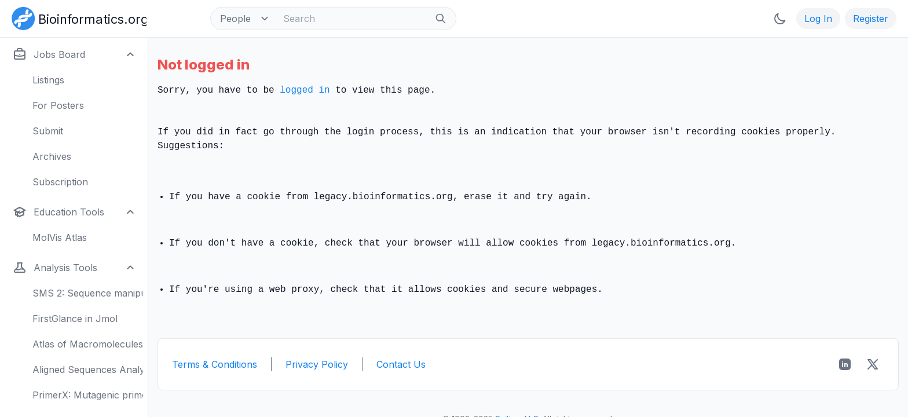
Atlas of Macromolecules (87, 344)
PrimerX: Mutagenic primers (87, 395)
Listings (48, 80)
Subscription (60, 182)
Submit (47, 131)
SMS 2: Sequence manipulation (87, 293)
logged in (304, 90)
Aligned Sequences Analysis (87, 369)
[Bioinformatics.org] (77, 17)
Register (870, 18)
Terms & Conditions (214, 364)
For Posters (58, 105)
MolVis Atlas (59, 237)
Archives (51, 156)
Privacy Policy (316, 364)
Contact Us (401, 364)
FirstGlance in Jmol (75, 318)
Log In (818, 18)
